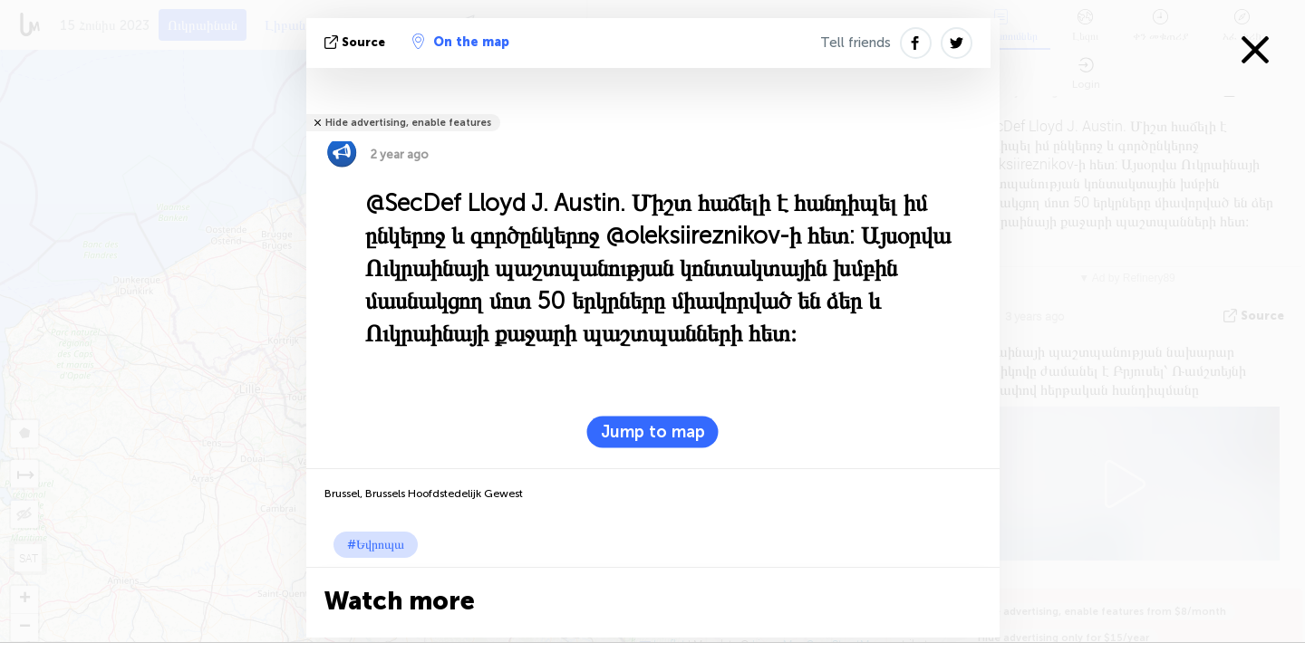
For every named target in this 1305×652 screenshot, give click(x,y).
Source (356, 42)
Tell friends (855, 42)
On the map (460, 42)
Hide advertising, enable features (408, 123)
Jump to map (653, 432)
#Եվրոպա (375, 544)
